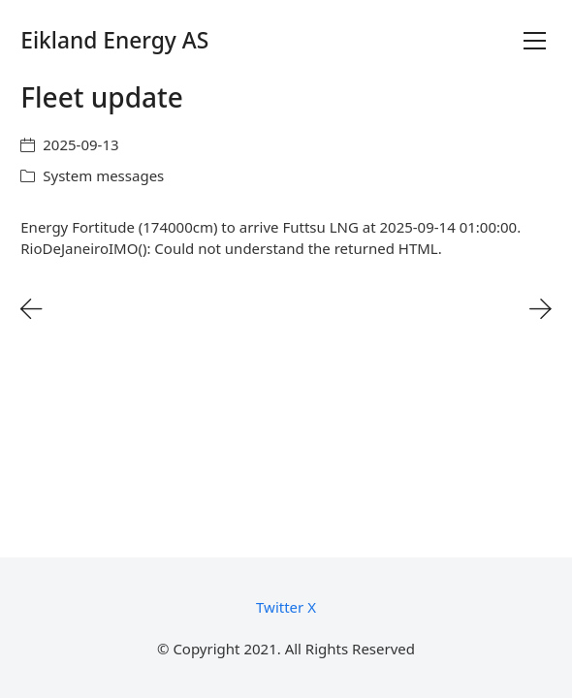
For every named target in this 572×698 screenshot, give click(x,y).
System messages (103, 175)
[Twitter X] (286, 607)
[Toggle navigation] (535, 40)
